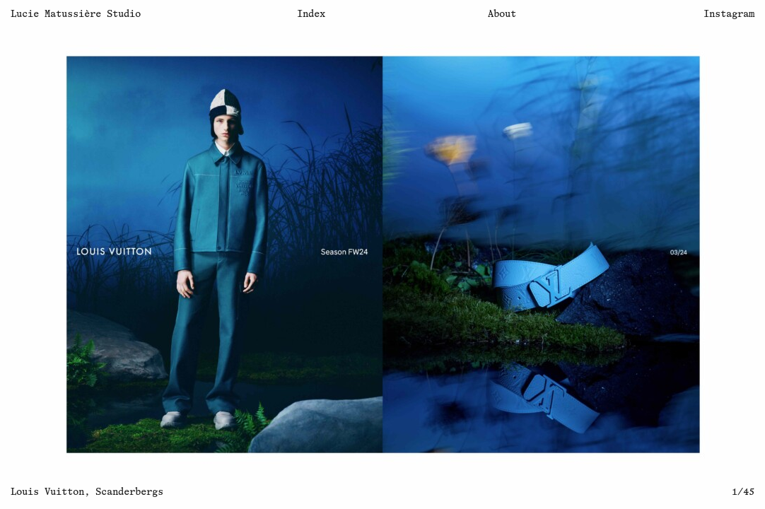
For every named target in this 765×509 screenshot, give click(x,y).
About (502, 14)
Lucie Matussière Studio (76, 14)
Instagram (728, 14)
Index (311, 14)
